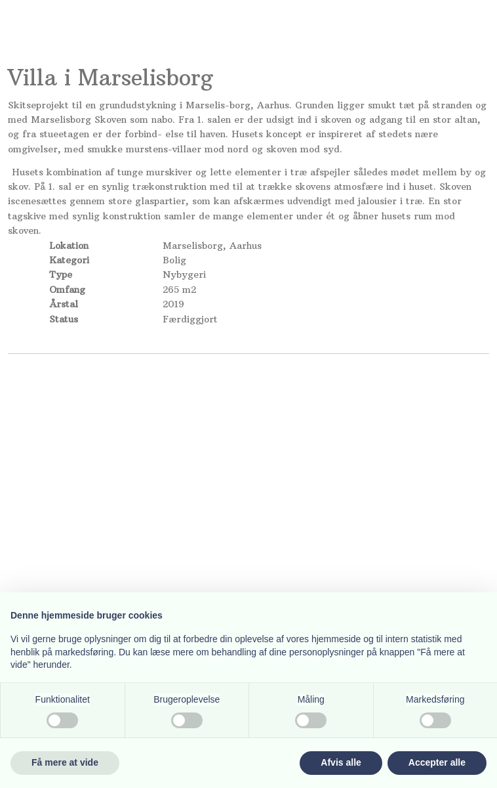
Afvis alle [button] (341, 762)
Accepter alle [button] (437, 762)
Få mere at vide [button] (64, 762)
